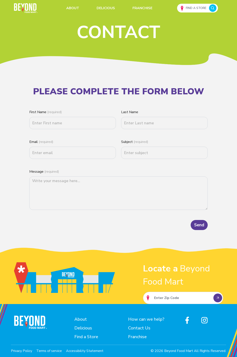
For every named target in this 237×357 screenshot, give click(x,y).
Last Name (129, 112)
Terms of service (49, 350)
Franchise (142, 8)
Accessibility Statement (84, 350)
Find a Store (86, 337)
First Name (45, 112)
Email (41, 141)
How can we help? (146, 319)
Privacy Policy (21, 350)
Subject (134, 141)
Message (44, 171)
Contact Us (139, 328)
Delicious (106, 8)
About (72, 8)
